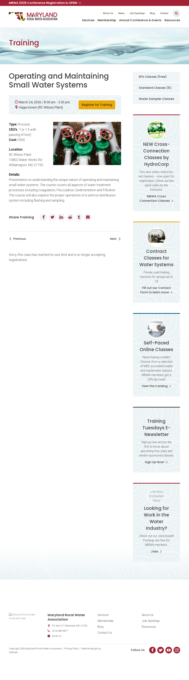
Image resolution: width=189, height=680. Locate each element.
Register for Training (97, 105)
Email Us (42, 651)
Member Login (88, 13)
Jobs (156, 567)
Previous (19, 239)
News (121, 13)
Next (113, 239)
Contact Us (104, 648)
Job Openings (137, 13)
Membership (106, 20)
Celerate (13, 667)
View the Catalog (156, 386)
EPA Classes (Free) (153, 77)
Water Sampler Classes (156, 99)
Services (88, 20)
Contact (164, 13)
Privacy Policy (71, 664)
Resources (172, 20)
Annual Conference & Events (140, 20)
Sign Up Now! (156, 477)
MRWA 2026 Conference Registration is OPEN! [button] (45, 3)
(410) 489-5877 (45, 646)
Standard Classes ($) (155, 88)
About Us (108, 13)
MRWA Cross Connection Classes (156, 198)
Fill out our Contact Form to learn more (156, 290)
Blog (152, 13)
